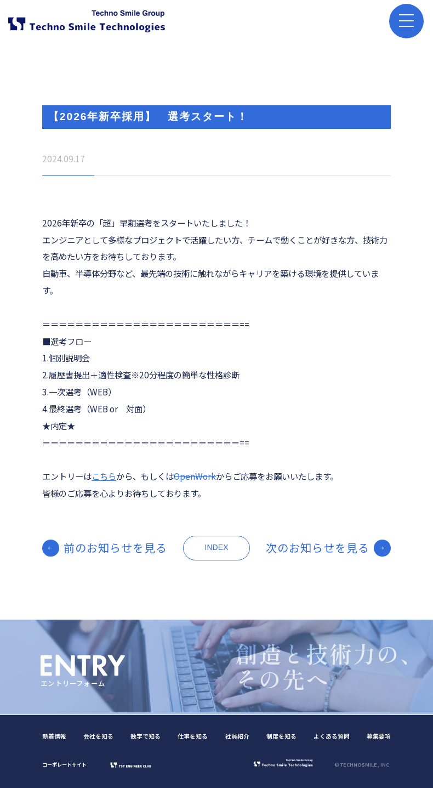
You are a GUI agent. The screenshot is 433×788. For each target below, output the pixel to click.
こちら (104, 476)
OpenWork (195, 476)
